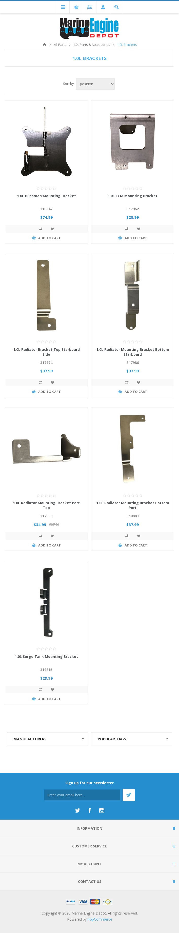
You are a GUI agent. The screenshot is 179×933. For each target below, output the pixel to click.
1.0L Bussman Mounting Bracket (46, 195)
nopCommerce (100, 919)
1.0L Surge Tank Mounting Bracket (46, 656)
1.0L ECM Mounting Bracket (132, 195)
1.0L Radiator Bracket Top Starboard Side (46, 352)
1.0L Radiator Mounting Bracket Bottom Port (132, 505)
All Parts (60, 44)
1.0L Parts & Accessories (91, 44)
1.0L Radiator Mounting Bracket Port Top (46, 505)
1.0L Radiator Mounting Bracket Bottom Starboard (132, 352)
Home (44, 44)
